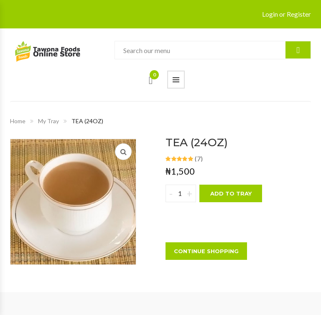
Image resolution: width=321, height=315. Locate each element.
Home (17, 120)
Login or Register (286, 14)
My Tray (48, 120)
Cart (154, 77)
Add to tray (231, 193)
